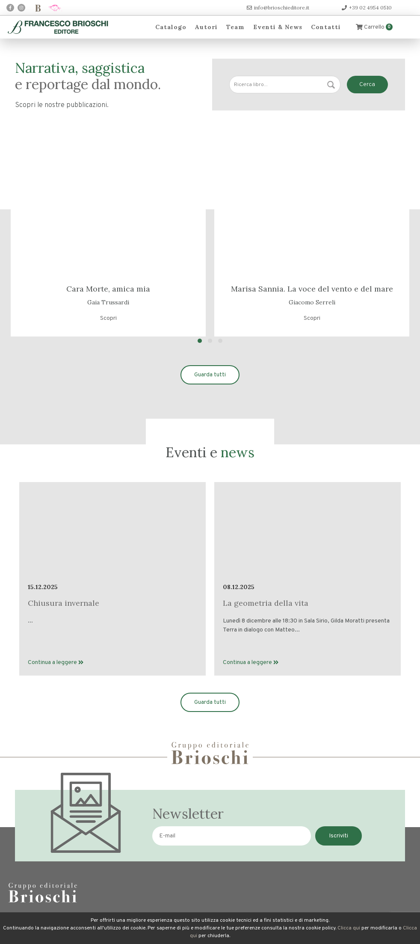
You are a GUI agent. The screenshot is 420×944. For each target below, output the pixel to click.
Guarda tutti (210, 374)
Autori (206, 27)
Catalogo (170, 27)
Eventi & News (277, 27)
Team (235, 27)
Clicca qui (348, 928)
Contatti (326, 27)
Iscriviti (338, 836)
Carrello (374, 27)
